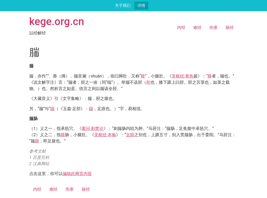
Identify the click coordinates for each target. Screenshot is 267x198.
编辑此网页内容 (77, 173)
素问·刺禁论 (93, 128)
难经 (197, 27)
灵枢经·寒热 (182, 76)
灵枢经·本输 (105, 134)
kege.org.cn (56, 21)
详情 (141, 5)
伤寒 (213, 27)
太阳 (130, 134)
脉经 (230, 27)
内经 (181, 27)
